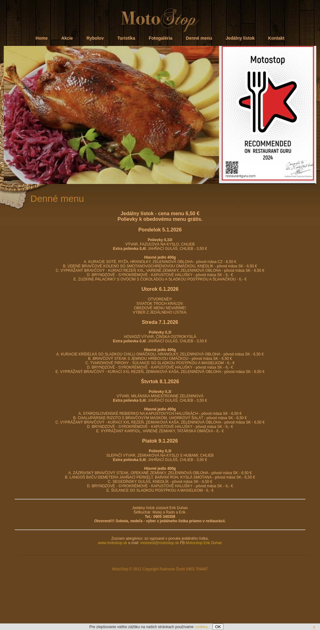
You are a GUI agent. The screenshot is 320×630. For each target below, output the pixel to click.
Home (42, 38)
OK (218, 626)
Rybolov (95, 38)
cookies (201, 627)
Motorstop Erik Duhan (204, 543)
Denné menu (199, 38)
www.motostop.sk (112, 543)
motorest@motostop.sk (159, 543)
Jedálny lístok (240, 38)
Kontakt (276, 38)
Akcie (67, 38)
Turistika (126, 38)
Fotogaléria (160, 38)
